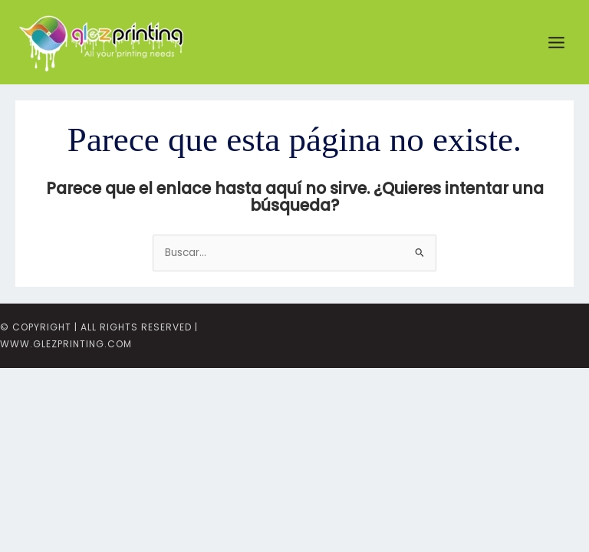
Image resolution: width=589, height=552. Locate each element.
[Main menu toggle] (556, 42)
